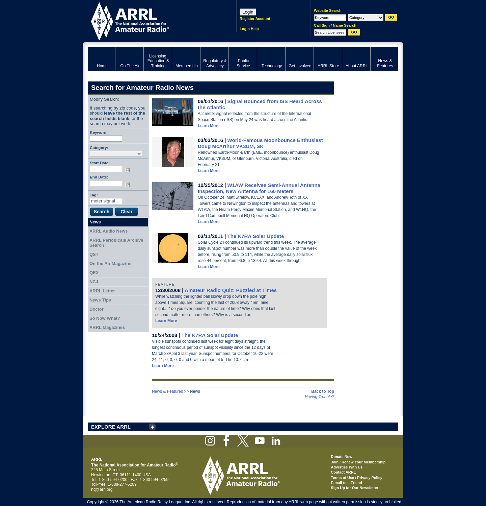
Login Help (249, 29)
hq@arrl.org (102, 489)
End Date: (99, 177)
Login (247, 12)
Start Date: (100, 163)
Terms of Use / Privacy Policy (356, 478)
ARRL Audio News (108, 231)
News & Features (167, 391)
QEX (94, 272)
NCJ (93, 281)
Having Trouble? (319, 396)
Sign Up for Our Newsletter (354, 488)
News (95, 221)
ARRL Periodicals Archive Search (116, 243)
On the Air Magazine (110, 263)
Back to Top (322, 391)
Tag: (94, 195)
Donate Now (341, 457)
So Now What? (104, 318)
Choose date (129, 170)
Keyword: (99, 132)
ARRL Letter (102, 290)
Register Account (255, 19)
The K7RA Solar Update (255, 236)
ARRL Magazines (107, 327)
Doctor (96, 309)
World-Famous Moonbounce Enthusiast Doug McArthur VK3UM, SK (260, 143)
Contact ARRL (343, 472)
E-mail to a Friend (346, 483)
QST (94, 254)
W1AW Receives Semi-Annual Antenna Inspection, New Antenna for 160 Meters (259, 188)
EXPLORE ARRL (111, 427)
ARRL (153, 20)
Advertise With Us (346, 467)
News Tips (100, 300)
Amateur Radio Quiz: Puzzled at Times (231, 290)
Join (335, 462)
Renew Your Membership (363, 462)
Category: (99, 147)
